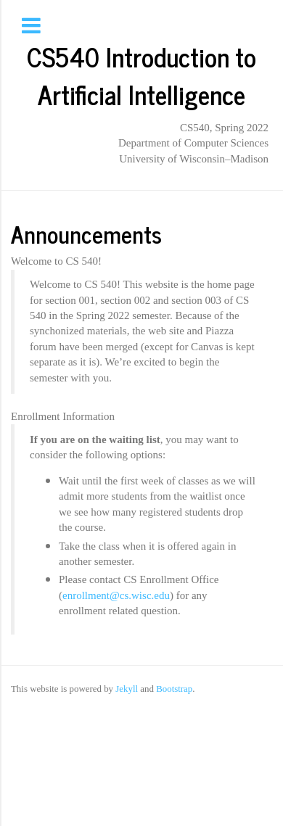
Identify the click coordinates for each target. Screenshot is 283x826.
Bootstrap (174, 689)
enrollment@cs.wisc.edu (116, 595)
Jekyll (126, 689)
